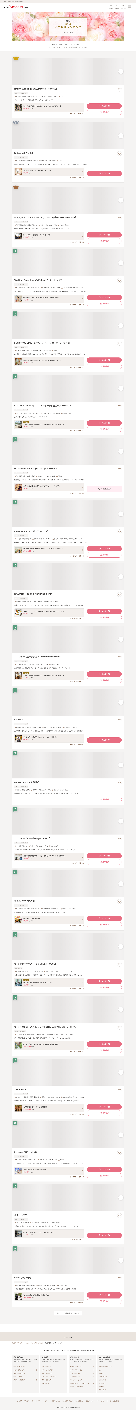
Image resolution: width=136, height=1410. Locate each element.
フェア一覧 (104, 106)
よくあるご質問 (114, 1401)
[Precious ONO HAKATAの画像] (68, 1134)
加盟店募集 (79, 1401)
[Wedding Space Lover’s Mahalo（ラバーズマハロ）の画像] (68, 262)
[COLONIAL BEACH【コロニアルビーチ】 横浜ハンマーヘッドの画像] (68, 388)
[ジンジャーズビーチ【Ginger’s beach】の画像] (68, 821)
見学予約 (104, 112)
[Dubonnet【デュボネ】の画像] (68, 135)
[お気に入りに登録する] (119, 89)
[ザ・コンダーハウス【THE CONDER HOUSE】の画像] (68, 946)
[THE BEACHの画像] (68, 1072)
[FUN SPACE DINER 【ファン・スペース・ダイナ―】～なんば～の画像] (68, 325)
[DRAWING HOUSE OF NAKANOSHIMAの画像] (68, 576)
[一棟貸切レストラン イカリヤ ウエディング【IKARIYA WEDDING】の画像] (68, 200)
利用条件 (33, 1401)
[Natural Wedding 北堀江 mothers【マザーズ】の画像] (68, 71)
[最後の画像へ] (120, 71)
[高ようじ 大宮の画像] (68, 1197)
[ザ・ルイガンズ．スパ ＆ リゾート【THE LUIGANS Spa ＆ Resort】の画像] (68, 1009)
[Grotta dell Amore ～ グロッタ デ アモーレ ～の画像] (68, 451)
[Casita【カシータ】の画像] (68, 1260)
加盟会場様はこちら (69, 1401)
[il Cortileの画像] (68, 702)
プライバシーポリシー (43, 1401)
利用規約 (26, 1401)
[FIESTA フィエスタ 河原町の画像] (68, 765)
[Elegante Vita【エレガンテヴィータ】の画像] (68, 513)
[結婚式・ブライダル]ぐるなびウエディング (24, 1343)
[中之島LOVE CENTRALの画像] (68, 883)
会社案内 (19, 1401)
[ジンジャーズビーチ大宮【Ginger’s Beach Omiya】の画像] (68, 639)
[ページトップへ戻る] (68, 1336)
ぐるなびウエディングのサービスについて (96, 1401)
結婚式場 (40, 1343)
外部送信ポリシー (57, 1401)
